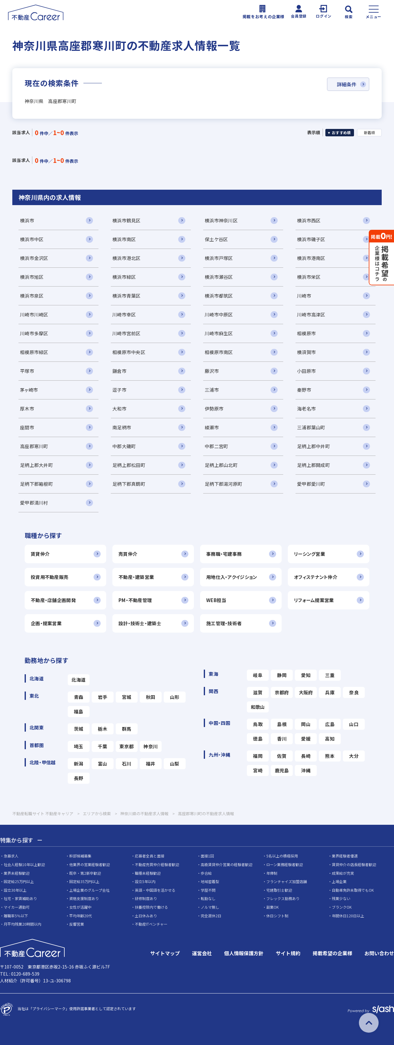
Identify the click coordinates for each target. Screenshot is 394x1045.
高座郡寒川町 (34, 446)
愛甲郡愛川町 (311, 484)
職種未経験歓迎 (148, 873)
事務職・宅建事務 (224, 554)
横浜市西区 (308, 220)
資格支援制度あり (84, 898)
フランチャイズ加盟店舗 (286, 881)
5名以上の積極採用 (282, 855)
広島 (330, 724)
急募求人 (11, 855)
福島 (78, 711)
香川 (282, 738)
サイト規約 (288, 953)
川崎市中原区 (219, 314)
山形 (174, 697)
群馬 (126, 728)
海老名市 (306, 408)
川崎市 (304, 295)
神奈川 (150, 746)
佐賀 (282, 756)
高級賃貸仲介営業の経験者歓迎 (226, 864)
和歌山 (258, 707)
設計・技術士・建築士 (140, 623)
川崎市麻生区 (219, 333)
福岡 (258, 756)
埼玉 (78, 746)
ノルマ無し (210, 907)
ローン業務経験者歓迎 (284, 864)
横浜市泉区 (31, 295)
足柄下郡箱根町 (36, 484)
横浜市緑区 (124, 277)
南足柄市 (121, 427)
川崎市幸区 (124, 314)
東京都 (126, 746)
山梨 (174, 763)
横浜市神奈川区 (221, 220)
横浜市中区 (31, 239)
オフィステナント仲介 (315, 577)
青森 (78, 697)
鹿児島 (282, 770)
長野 (78, 778)
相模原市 (306, 333)
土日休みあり (146, 915)
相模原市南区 (219, 352)
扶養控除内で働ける (151, 907)
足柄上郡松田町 (128, 465)
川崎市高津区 (311, 314)
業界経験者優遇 (345, 855)
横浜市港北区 (126, 258)
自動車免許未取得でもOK (353, 890)
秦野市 (304, 389)
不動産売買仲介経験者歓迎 (157, 864)
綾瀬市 (212, 427)
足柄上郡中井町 (313, 446)
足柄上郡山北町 (221, 465)
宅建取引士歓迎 (279, 890)
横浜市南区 (124, 239)
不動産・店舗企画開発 (53, 600)
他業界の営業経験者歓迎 (89, 864)
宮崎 (258, 770)
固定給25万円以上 (19, 881)
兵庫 (330, 692)
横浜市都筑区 (219, 295)
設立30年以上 (15, 890)
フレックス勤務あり (283, 898)
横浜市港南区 (311, 258)
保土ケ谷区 (216, 239)
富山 (102, 763)
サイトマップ (165, 953)
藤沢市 (212, 371)
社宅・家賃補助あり (20, 898)
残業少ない (341, 898)
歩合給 (206, 873)
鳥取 (258, 724)
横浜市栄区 (308, 277)
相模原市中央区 (128, 352)
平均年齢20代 (80, 915)
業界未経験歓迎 (17, 873)
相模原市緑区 (34, 352)
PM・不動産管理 (135, 600)
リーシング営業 (309, 554)
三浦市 (212, 389)
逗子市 (119, 389)
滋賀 (258, 692)
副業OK (272, 907)
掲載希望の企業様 (332, 953)
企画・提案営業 (46, 623)
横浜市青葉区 (126, 295)
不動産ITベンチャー (151, 924)
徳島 (258, 738)
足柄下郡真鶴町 (128, 484)
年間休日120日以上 (348, 915)
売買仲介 (128, 554)
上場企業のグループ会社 (89, 890)
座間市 (27, 427)
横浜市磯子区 (311, 239)
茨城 (78, 728)
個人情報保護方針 (243, 953)
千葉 (102, 746)
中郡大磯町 (124, 446)
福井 (150, 763)
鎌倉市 (119, 371)
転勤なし (208, 898)
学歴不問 (208, 890)
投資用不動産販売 (49, 577)
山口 (354, 724)
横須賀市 (306, 352)
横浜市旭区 (31, 277)
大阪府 (306, 692)
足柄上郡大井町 (36, 465)
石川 (126, 763)
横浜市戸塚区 (219, 258)
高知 (330, 738)
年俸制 (271, 873)
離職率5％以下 (16, 915)
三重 (330, 675)
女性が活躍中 (80, 907)
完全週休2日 (211, 915)
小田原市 (306, 371)
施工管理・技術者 (224, 623)
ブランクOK (342, 907)
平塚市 (27, 371)
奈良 (354, 692)
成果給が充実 (343, 873)
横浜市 (27, 220)
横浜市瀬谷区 (219, 277)
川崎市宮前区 (126, 333)
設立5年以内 (145, 881)
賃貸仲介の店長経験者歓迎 (354, 864)
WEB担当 (216, 600)
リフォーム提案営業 (314, 600)
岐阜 (258, 675)
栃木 (102, 728)
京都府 (282, 692)
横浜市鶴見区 (126, 220)
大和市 (119, 408)
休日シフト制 (277, 915)
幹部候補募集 (80, 855)
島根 (282, 724)
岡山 (306, 724)
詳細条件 (346, 84)
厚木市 (27, 408)
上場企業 (339, 881)
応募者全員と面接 (149, 855)
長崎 (306, 756)
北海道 (78, 679)
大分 (354, 756)
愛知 (306, 675)
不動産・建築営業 (136, 577)
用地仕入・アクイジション (231, 577)
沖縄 (306, 770)
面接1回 (207, 855)
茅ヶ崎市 (29, 389)
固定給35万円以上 (84, 881)
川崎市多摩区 (34, 333)
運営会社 (202, 953)
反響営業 (76, 924)
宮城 (126, 697)
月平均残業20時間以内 (22, 924)
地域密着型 (210, 881)
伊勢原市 (214, 408)
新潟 (78, 763)
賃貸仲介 (40, 554)
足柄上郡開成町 (313, 465)
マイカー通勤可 (17, 907)
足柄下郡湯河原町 (223, 484)
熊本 (330, 756)
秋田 (150, 697)
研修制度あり (146, 898)
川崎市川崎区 (34, 314)
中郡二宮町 (216, 446)
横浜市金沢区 (34, 258)
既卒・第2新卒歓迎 (85, 873)
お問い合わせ (379, 953)
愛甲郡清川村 (34, 502)
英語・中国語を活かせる (155, 890)
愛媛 (306, 738)
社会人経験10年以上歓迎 (24, 864)
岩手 (102, 697)
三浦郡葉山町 (311, 427)
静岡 (282, 675)
